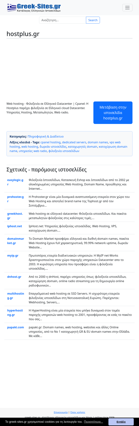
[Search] (62, 20)
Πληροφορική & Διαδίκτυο (46, 136)
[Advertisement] (69, 67)
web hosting (29, 147)
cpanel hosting (51, 142)
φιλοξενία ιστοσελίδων (64, 151)
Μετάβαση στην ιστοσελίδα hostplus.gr (113, 112)
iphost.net (14, 226)
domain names (98, 142)
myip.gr (12, 255)
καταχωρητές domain (82, 147)
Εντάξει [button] (121, 421)
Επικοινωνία (61, 412)
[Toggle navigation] (127, 7)
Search (93, 20)
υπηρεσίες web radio (33, 151)
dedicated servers (74, 142)
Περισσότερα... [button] (93, 421)
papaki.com (15, 327)
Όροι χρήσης (77, 412)
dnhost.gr (14, 277)
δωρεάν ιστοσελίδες (53, 147)
